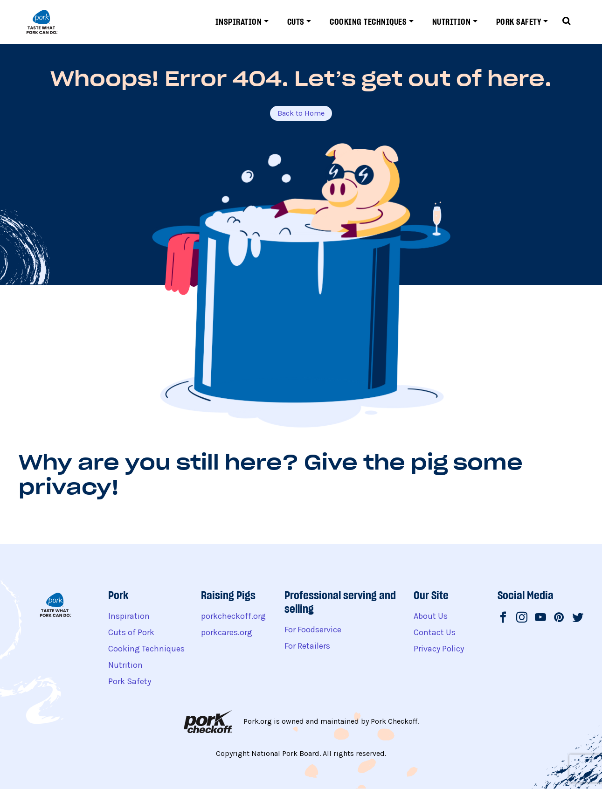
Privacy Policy (439, 649)
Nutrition (451, 21)
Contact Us (435, 632)
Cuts (295, 21)
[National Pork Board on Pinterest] (559, 618)
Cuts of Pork (131, 632)
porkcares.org (226, 632)
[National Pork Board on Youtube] (540, 618)
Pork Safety (518, 21)
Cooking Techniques (368, 21)
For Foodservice (312, 629)
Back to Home (301, 113)
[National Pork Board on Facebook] (503, 618)
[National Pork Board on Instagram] (521, 618)
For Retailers (307, 646)
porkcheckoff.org (233, 616)
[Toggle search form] (566, 22)
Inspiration (238, 21)
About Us (431, 616)
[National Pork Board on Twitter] (577, 618)
